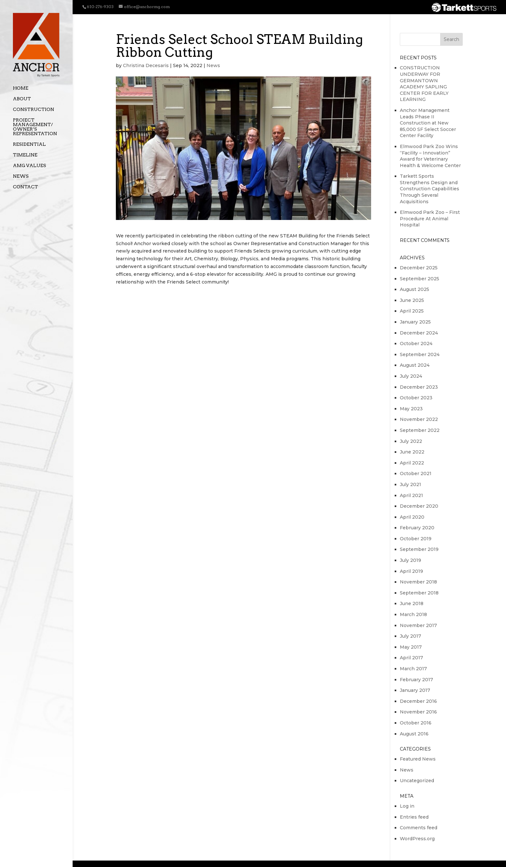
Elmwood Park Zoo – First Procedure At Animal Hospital (430, 218)
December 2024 (419, 333)
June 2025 (412, 300)
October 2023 (416, 398)
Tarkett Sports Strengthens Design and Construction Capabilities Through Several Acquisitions (429, 188)
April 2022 (412, 463)
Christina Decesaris (146, 65)
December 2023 (419, 387)
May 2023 (411, 409)
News (21, 176)
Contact (25, 186)
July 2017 (410, 636)
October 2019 (415, 539)
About (22, 98)
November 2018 (418, 582)
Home (20, 88)
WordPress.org (417, 839)
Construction (33, 109)
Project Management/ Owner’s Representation (35, 127)
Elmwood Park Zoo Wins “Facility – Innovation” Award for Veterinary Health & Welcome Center (430, 156)
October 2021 (415, 473)
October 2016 (415, 723)
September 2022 (420, 430)
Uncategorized (417, 780)
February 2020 (417, 528)
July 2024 (411, 376)
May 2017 (411, 647)
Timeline (25, 155)
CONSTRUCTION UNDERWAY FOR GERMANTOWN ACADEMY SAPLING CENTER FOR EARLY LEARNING (424, 83)
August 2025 (414, 289)
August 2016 (414, 734)
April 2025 (412, 311)
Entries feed (414, 817)
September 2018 (419, 593)
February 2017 (416, 680)
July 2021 (410, 484)
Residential (29, 144)
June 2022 (412, 452)
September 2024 (420, 354)
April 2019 (411, 571)
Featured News (418, 759)
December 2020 (419, 506)
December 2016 (418, 701)
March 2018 (413, 614)
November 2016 (418, 712)
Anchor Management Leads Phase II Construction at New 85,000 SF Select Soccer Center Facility (428, 122)
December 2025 (419, 268)
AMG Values (29, 165)
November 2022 (419, 419)
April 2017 (411, 658)
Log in (407, 806)
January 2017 (415, 690)
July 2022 (411, 441)
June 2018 (411, 603)
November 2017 (418, 625)
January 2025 (415, 322)
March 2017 (413, 669)
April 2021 (411, 495)
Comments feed (418, 828)
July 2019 (410, 560)
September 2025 (419, 279)
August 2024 (415, 365)
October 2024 (416, 343)
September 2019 (419, 549)
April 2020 (412, 517)
